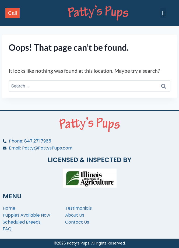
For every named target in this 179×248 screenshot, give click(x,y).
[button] (163, 13)
